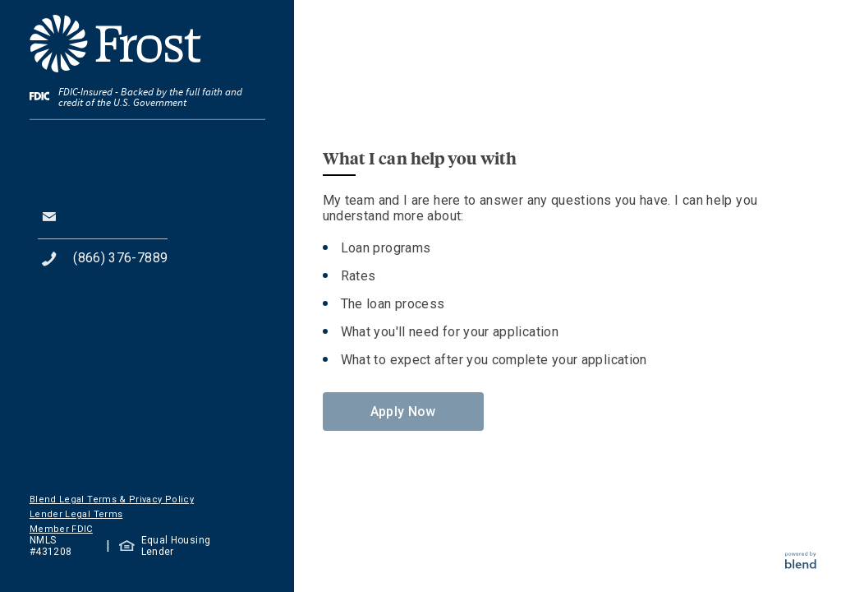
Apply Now (403, 411)
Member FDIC (61, 529)
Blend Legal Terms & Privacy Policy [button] (112, 499)
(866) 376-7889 (120, 258)
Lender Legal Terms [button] (76, 514)
